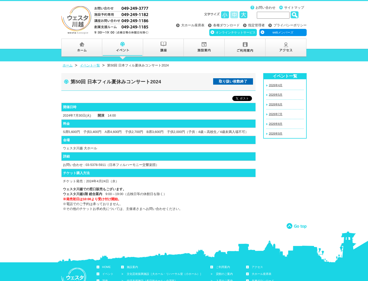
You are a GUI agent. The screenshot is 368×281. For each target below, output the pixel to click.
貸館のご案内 (224, 273)
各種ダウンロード (226, 25)
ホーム (68, 65)
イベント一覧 (90, 65)
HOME (106, 266)
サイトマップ (294, 7)
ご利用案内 (223, 266)
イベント (107, 273)
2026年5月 (275, 94)
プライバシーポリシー (290, 25)
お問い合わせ (265, 7)
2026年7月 (275, 114)
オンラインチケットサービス (236, 32)
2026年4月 (275, 85)
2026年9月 (275, 133)
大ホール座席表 (192, 25)
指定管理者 (256, 25)
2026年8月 (275, 123)
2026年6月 (275, 104)
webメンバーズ (282, 32)
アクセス (257, 266)
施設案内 (132, 266)
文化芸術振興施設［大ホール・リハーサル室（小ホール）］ (165, 273)
